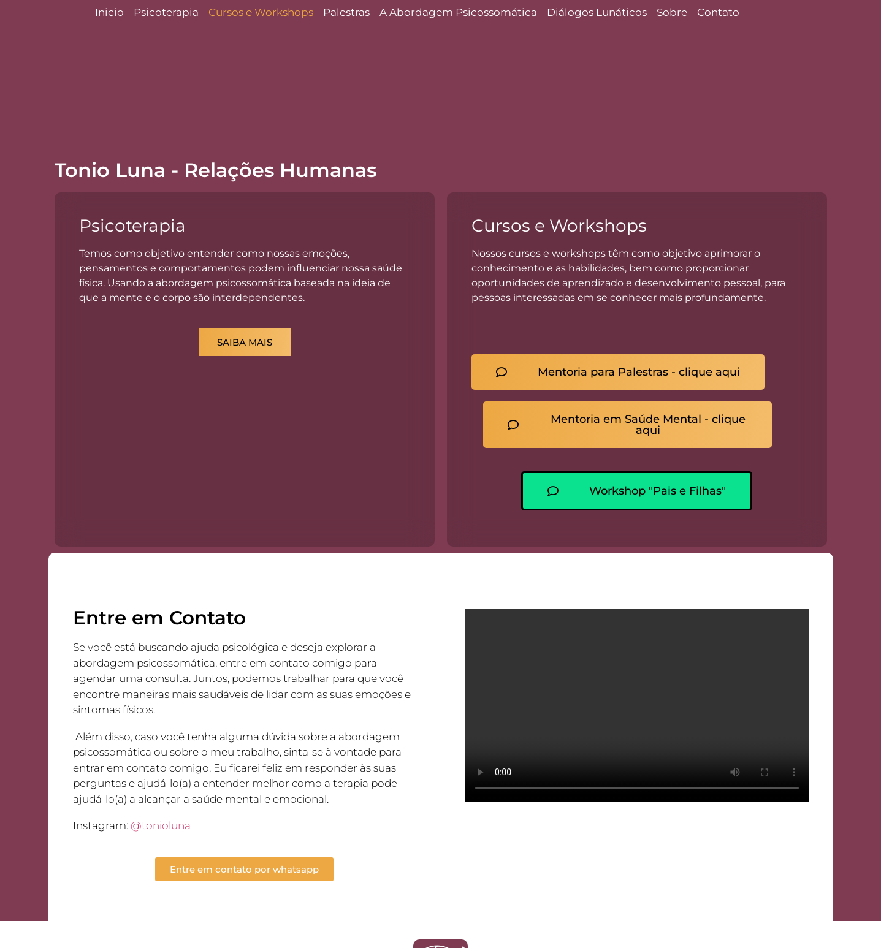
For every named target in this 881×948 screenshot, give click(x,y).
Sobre (672, 12)
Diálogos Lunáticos (597, 12)
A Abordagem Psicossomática (458, 12)
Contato (718, 12)
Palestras (346, 12)
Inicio (109, 12)
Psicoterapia (166, 12)
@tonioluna (161, 825)
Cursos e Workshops (260, 12)
